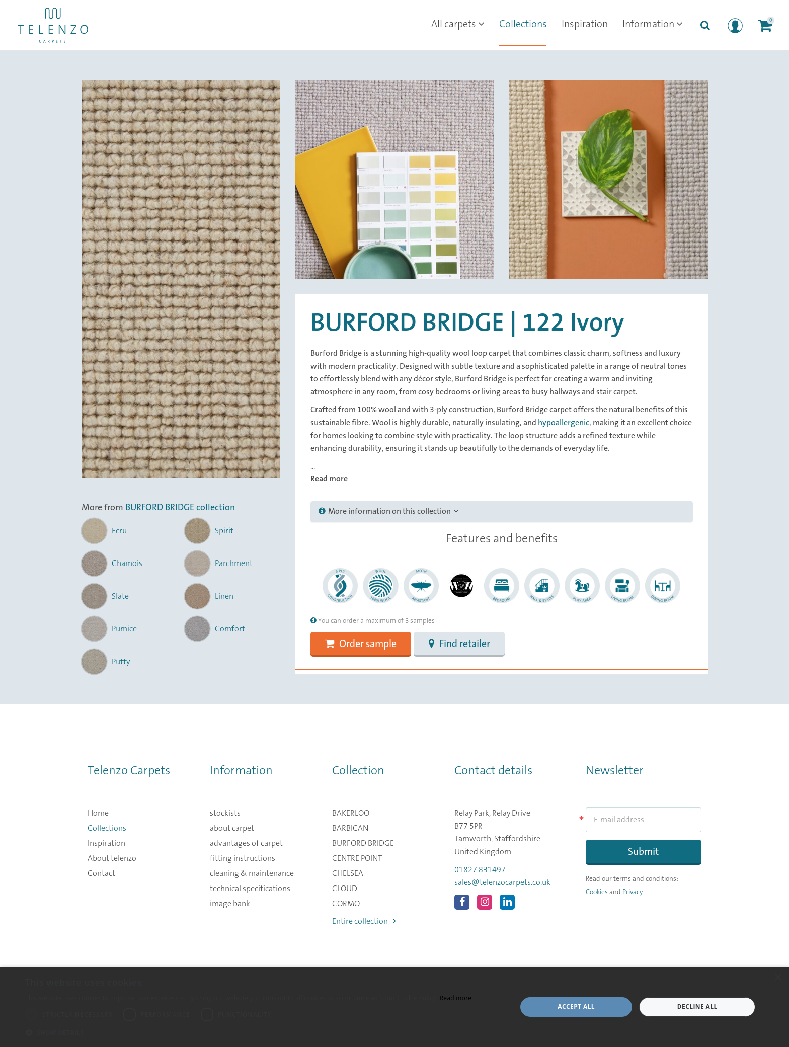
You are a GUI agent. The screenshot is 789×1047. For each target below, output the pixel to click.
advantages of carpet (246, 843)
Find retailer (462, 644)
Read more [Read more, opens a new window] (455, 998)
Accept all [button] (576, 1006)
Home (98, 813)
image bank (230, 904)
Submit (643, 852)
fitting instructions (242, 858)
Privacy (632, 893)
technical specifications (250, 889)
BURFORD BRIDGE (363, 843)
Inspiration (582, 25)
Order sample (362, 644)
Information (651, 25)
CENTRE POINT (357, 858)
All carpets (453, 25)
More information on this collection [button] (388, 511)
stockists (225, 813)
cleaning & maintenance (252, 873)
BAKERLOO (350, 813)
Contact (101, 873)
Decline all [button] (697, 1006)
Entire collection (364, 921)
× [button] (777, 978)
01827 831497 (480, 869)
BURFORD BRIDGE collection (180, 508)
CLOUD (344, 889)
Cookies (597, 893)
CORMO (346, 904)
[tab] (501, 512)
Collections (519, 25)
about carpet (232, 828)
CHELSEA (347, 873)
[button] (248, 1032)
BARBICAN (350, 828)
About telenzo (112, 858)
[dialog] (394, 1007)
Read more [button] (329, 479)
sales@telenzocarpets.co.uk (502, 883)
